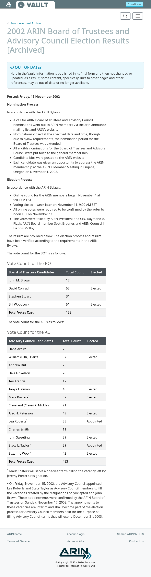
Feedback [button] (135, 4)
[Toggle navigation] (137, 16)
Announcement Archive (25, 23)
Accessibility (75, 541)
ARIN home (14, 534)
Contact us (136, 541)
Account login (76, 534)
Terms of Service (18, 541)
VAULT (38, 5)
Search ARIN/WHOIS (130, 534)
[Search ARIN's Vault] (125, 16)
